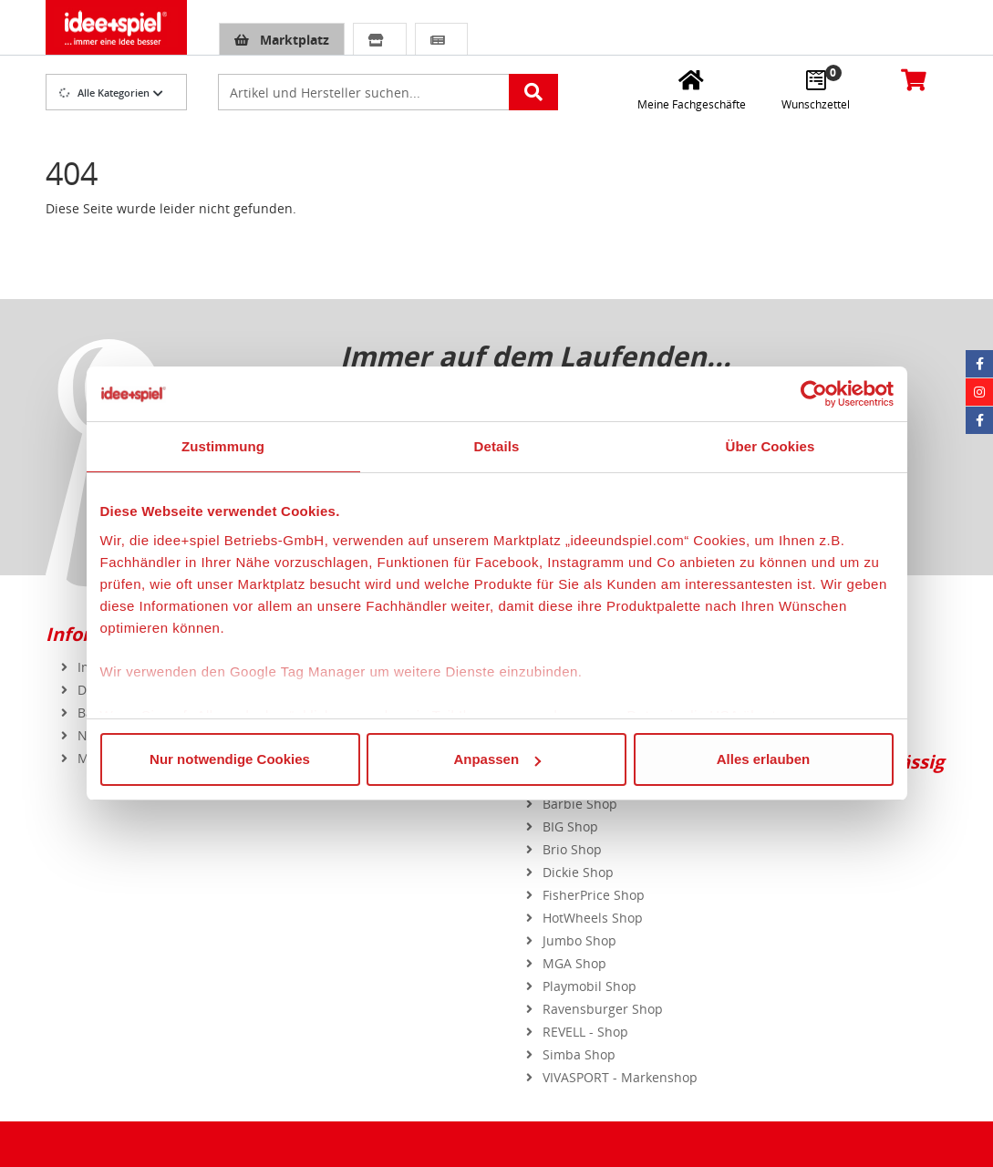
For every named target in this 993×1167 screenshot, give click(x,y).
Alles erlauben (764, 759)
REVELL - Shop (585, 1031)
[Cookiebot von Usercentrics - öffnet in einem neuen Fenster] (814, 394)
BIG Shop (570, 826)
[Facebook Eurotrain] (979, 420)
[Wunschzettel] (815, 89)
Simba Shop (579, 1054)
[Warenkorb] (913, 79)
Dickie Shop (578, 872)
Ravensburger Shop (603, 1008)
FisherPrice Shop (594, 895)
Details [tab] (497, 446)
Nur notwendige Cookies (230, 759)
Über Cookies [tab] (770, 446)
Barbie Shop (580, 803)
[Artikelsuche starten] (533, 92)
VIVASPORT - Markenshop (620, 1077)
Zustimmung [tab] (222, 446)
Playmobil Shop (589, 986)
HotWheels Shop (593, 917)
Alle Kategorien (104, 92)
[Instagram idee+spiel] (979, 392)
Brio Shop (572, 849)
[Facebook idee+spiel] (979, 363)
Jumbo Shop (579, 940)
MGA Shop (574, 963)
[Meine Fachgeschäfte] (691, 89)
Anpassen (497, 759)
